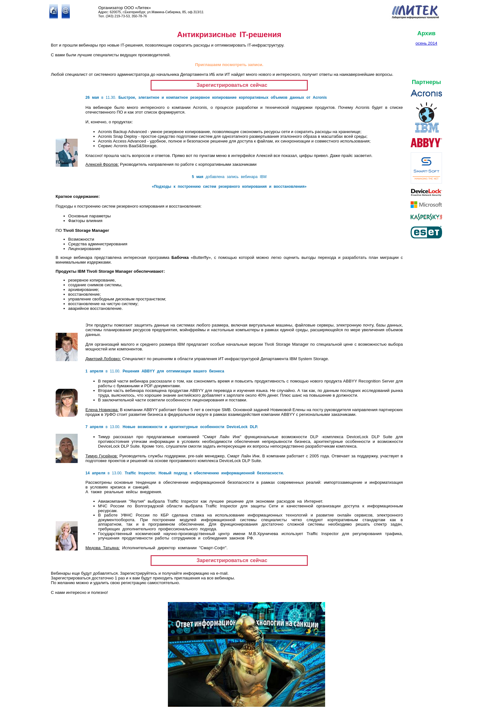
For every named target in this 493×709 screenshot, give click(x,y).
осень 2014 (426, 43)
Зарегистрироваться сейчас (229, 85)
